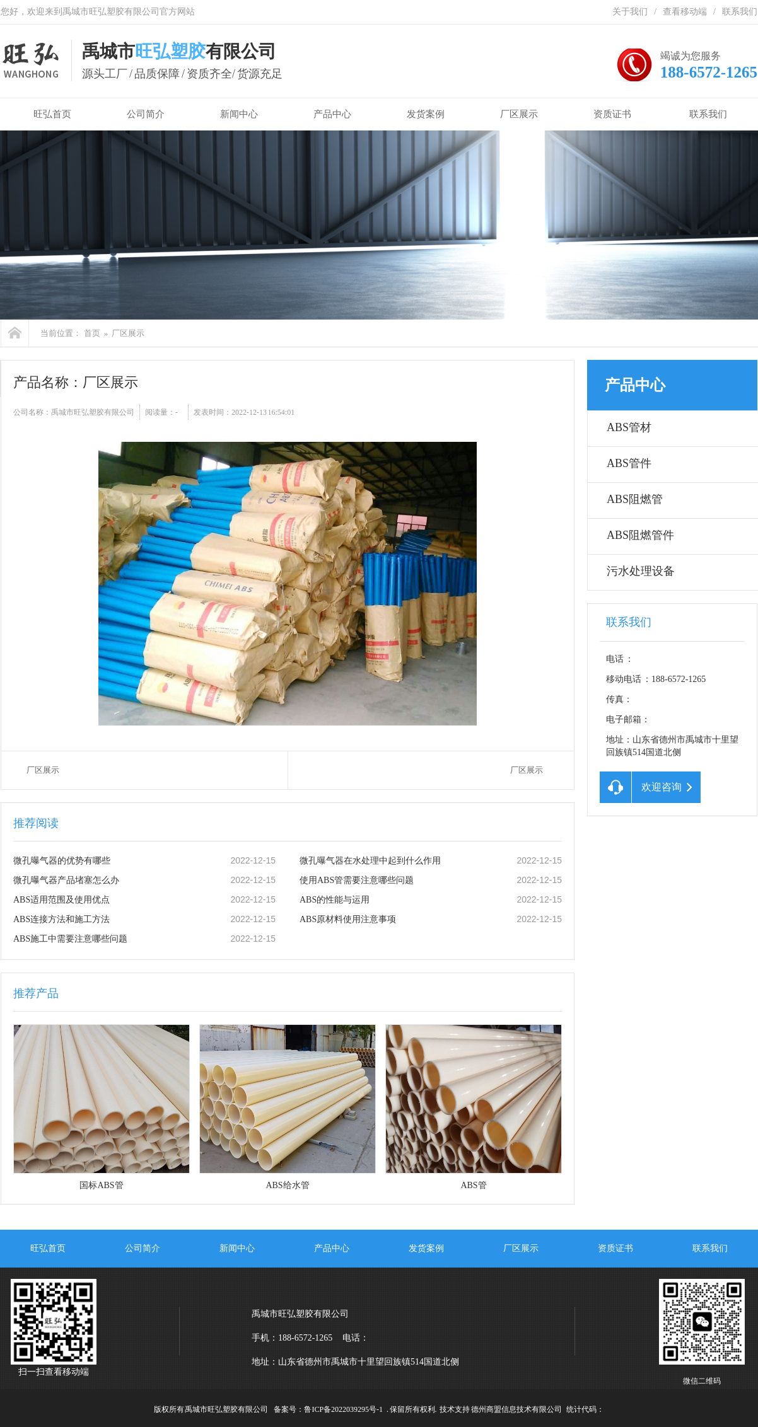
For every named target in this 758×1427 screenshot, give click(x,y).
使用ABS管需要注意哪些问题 (357, 880)
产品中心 (332, 114)
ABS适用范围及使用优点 (61, 899)
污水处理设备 (641, 571)
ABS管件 (629, 463)
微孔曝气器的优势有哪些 (61, 860)
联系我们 (739, 11)
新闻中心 (239, 114)
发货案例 (426, 114)
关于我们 (630, 11)
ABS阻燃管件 (640, 535)
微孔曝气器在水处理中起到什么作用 (370, 860)
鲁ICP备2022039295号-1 (343, 1409)
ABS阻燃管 (635, 499)
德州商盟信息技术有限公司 (516, 1409)
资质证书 (612, 114)
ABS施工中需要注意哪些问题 (70, 939)
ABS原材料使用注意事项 (348, 919)
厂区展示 (519, 114)
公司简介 (146, 114)
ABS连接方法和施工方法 (61, 919)
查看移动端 (685, 11)
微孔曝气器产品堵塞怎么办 (66, 880)
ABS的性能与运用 (335, 899)
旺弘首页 (49, 114)
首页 (92, 333)
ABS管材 (629, 427)
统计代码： (585, 1409)
